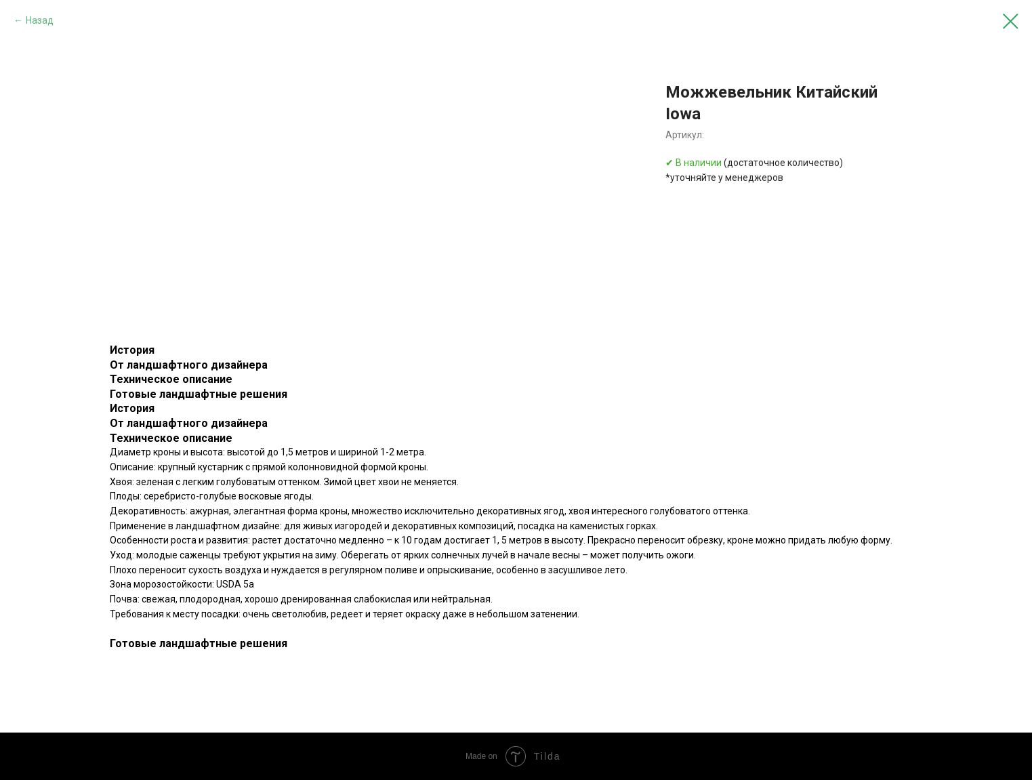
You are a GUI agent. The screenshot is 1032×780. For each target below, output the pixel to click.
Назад (40, 20)
